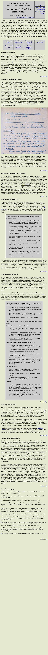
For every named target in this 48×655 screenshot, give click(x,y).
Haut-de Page (43, 76)
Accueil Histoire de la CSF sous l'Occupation (40, 7)
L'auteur (42, 13)
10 (1, 533)
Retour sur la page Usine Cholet (25, 17)
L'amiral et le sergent (8, 41)
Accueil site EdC (40, 11)
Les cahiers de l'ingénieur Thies (18, 41)
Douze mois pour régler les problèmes (29, 42)
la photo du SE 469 (26, 185)
